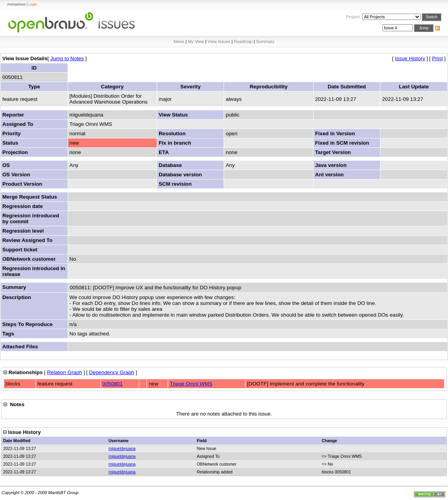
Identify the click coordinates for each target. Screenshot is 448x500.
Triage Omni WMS (191, 384)
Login (33, 4)
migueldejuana (121, 448)
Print (437, 58)
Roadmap (243, 41)
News (179, 41)
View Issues (219, 41)
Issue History (410, 58)
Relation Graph (64, 372)
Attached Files (20, 346)
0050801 (112, 384)
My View (196, 41)
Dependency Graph (111, 372)
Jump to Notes (67, 58)
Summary (265, 41)
